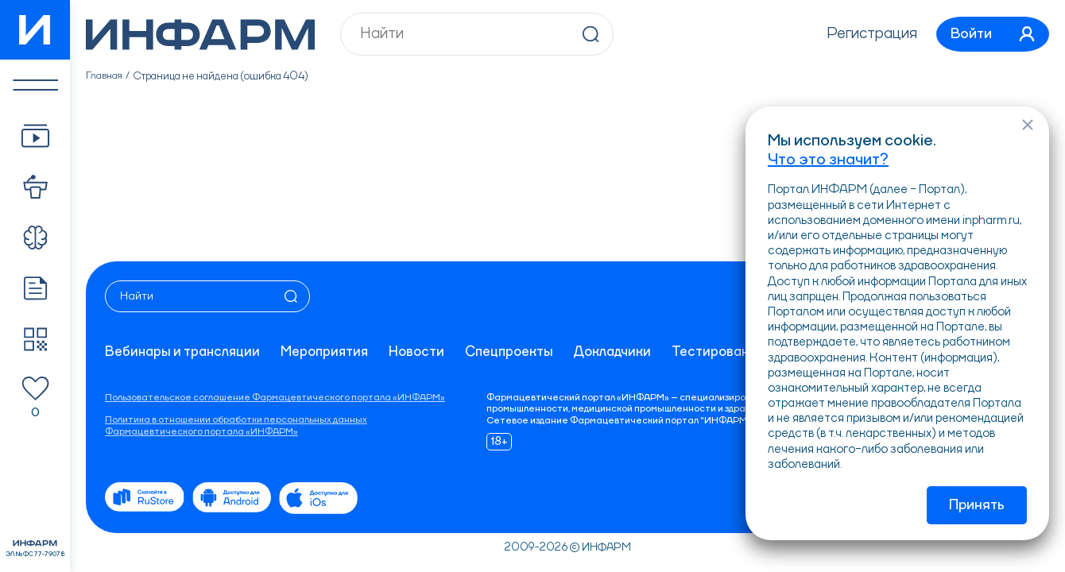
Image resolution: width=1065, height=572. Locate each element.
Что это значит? (828, 158)
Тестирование (738, 352)
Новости (426, 352)
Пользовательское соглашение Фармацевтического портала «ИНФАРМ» (275, 398)
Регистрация (862, 34)
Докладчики (629, 352)
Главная (105, 76)
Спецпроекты (522, 352)
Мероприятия (331, 352)
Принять (977, 505)
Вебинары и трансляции (185, 352)
